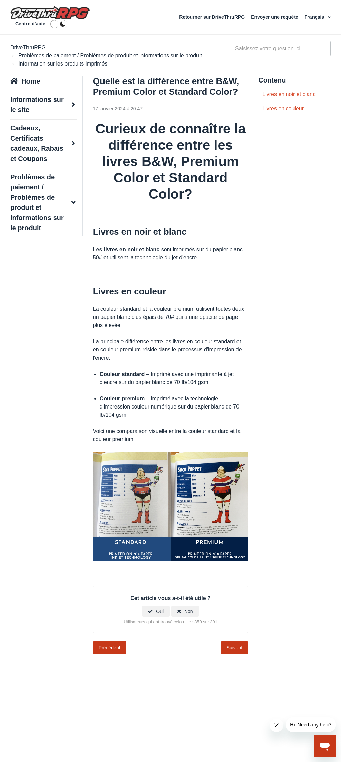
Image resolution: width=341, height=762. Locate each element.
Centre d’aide (30, 23)
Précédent (109, 647)
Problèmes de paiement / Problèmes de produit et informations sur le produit (110, 55)
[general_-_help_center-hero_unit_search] (281, 48)
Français (315, 17)
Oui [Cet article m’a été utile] (160, 611)
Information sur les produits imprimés (62, 64)
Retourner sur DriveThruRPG (212, 17)
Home (30, 81)
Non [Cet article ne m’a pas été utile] (188, 611)
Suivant (235, 647)
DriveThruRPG (28, 47)
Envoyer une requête (275, 17)
